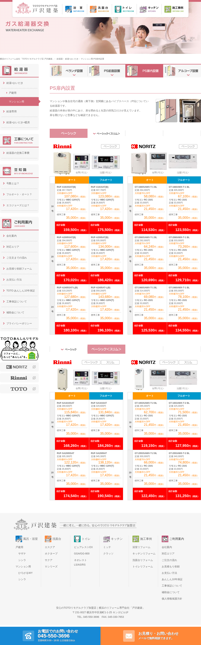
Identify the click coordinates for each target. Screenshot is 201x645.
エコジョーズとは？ (17, 205)
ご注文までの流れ (16, 257)
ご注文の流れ (169, 560)
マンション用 (16, 101)
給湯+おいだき (71, 59)
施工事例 (146, 538)
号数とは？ (12, 183)
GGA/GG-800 (82, 553)
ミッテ (107, 547)
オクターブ (51, 553)
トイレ (86, 538)
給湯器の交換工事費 (17, 152)
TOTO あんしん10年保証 (20, 290)
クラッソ (108, 553)
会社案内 (11, 235)
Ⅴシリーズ (51, 566)
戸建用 (12, 92)
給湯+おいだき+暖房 (18, 122)
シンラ (22, 560)
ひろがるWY (25, 572)
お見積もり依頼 (171, 566)
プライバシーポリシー (19, 323)
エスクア (50, 547)
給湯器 (60, 59)
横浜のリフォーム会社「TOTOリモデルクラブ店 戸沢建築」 (27, 59)
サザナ (22, 553)
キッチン (117, 538)
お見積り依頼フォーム (19, 268)
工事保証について (16, 301)
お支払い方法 (14, 279)
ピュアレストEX (83, 547)
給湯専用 (11, 111)
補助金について (15, 312)
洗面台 (56, 538)
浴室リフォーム (141, 547)
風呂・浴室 (30, 538)
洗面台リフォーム (142, 560)
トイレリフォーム (142, 566)
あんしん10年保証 (172, 579)
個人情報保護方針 (172, 598)
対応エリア (12, 246)
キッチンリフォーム (144, 553)
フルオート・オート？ (19, 194)
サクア (48, 560)
